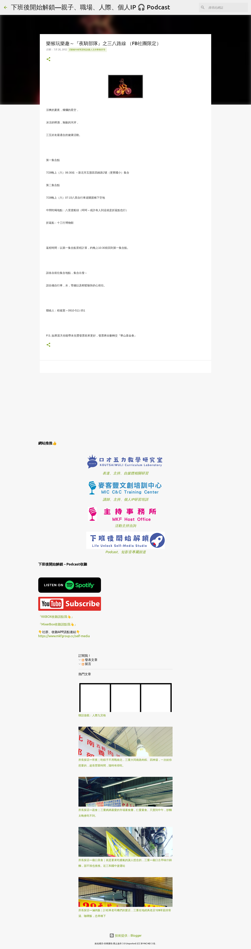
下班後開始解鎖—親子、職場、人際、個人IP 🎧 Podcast (90, 7)
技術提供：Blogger (125, 935)
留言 (86, 664)
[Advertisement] (125, 406)
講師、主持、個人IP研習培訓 (125, 499)
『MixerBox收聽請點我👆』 (57, 624)
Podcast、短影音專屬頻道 (125, 552)
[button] (48, 59)
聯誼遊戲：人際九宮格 (92, 715)
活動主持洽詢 (125, 525)
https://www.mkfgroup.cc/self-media (64, 636)
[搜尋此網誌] (227, 7)
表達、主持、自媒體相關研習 (125, 473)
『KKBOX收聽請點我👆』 (56, 616)
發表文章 (89, 659)
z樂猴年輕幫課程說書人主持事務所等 (87, 49)
